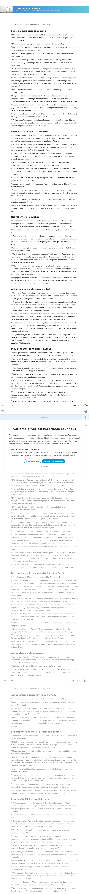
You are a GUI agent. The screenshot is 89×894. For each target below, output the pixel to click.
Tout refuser (44, 58)
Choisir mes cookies (32, 53)
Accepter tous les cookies (53, 53)
